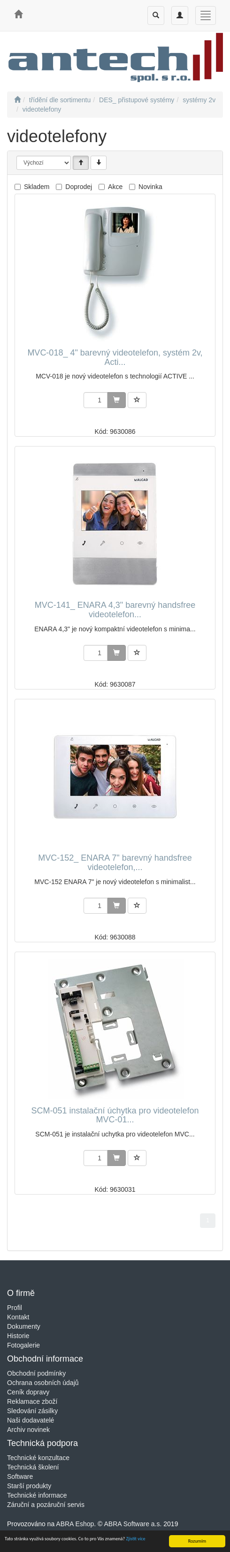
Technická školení (33, 1467)
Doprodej (78, 186)
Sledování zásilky (32, 1411)
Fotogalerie (23, 1345)
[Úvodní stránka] (17, 100)
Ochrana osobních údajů (43, 1382)
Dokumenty (23, 1326)
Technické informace (37, 1495)
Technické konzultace (38, 1457)
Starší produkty (29, 1486)
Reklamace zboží (32, 1401)
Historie (18, 1336)
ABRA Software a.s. (132, 1524)
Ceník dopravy (28, 1392)
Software (20, 1476)
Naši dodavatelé (30, 1420)
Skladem (36, 186)
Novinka (150, 186)
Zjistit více (136, 1540)
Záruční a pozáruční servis (45, 1504)
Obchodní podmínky (36, 1373)
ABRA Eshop (75, 1524)
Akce (115, 186)
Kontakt (18, 1317)
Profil (14, 1307)
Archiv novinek (28, 1429)
